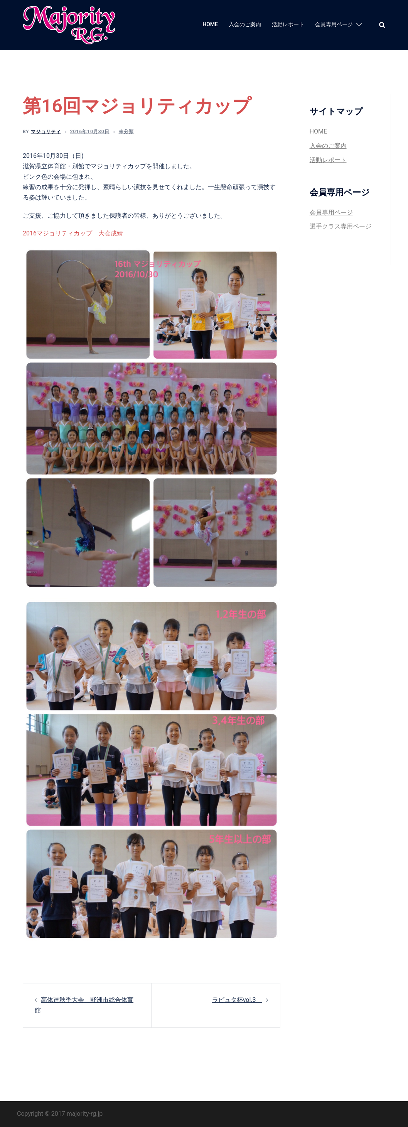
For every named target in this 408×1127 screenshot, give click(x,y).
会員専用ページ (334, 24)
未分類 (126, 131)
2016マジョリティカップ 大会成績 (73, 233)
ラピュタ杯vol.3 (237, 999)
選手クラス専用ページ (340, 226)
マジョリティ (46, 131)
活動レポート (288, 24)
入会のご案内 (245, 24)
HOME (210, 24)
